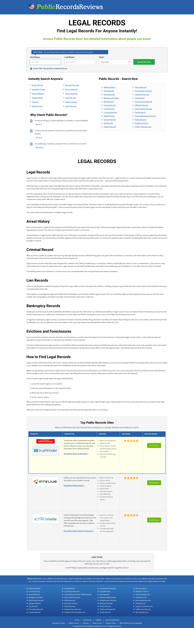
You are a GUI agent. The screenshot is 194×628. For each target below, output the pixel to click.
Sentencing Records (142, 594)
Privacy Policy (111, 623)
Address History (71, 102)
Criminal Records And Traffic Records (77, 594)
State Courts (97, 623)
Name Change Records (143, 101)
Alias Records (109, 91)
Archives (86, 623)
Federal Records (110, 127)
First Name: (35, 57)
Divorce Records (71, 89)
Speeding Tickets (38, 89)
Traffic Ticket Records (143, 127)
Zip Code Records (141, 612)
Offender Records (141, 105)
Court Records (109, 109)
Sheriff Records (140, 597)
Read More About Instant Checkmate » (79, 531)
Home (77, 620)
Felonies (35, 102)
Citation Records (35, 603)
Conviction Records (36, 609)
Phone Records (105, 606)
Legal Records (70, 98)
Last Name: (69, 57)
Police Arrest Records (107, 609)
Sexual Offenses (38, 93)
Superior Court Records (144, 606)
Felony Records (140, 87)
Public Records (140, 119)
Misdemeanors (37, 98)
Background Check (36, 597)
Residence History (141, 123)
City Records (33, 606)
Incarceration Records (143, 91)
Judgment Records (142, 94)
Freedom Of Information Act (74, 612)
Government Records (108, 588)
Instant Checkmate (112, 620)
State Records (140, 603)
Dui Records (108, 123)
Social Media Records (143, 600)
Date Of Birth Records (72, 597)
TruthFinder (87, 620)
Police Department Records (145, 116)
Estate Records (69, 606)
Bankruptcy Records (36, 600)
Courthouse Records (71, 591)
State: (101, 57)
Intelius (98, 620)
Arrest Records (37, 85)
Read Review (154, 445)
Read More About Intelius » (74, 485)
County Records (110, 105)
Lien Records (140, 98)
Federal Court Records (72, 609)
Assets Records (34, 594)
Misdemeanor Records (108, 600)
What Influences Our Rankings (131, 623)
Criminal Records (110, 112)
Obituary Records (106, 603)
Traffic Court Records (143, 609)
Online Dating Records (143, 109)
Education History (70, 603)
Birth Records (37, 106)
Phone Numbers (71, 93)
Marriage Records (72, 85)
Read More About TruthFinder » (76, 453)
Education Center (58, 623)
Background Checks (111, 98)
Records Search (141, 588)
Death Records (70, 106)
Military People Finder (108, 597)
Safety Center (74, 623)
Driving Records (110, 119)
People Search (140, 112)
